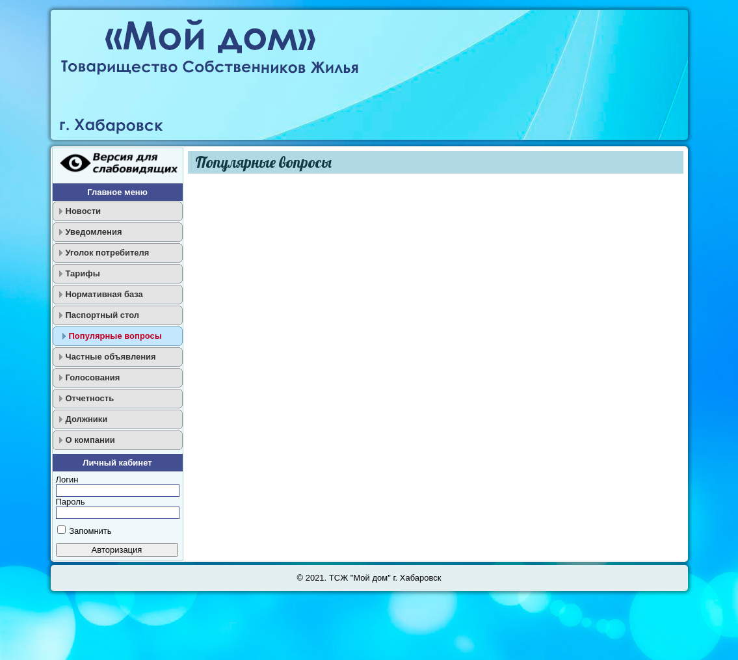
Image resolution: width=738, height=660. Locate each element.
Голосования (93, 377)
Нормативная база (104, 294)
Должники (87, 419)
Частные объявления (111, 357)
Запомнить (90, 531)
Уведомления (94, 232)
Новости (83, 211)
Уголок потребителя (108, 252)
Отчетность (90, 398)
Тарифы (83, 273)
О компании (90, 440)
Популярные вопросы (115, 336)
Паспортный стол (103, 315)
